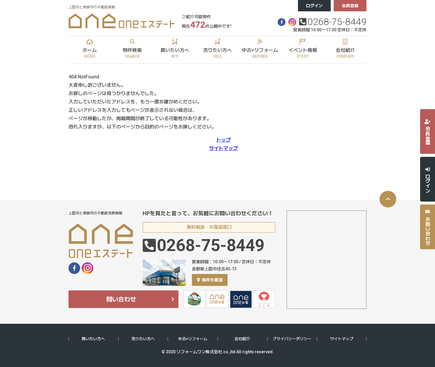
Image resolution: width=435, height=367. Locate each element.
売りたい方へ (143, 339)
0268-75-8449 (336, 21)
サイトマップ (223, 148)
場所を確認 (210, 280)
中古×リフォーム (192, 339)
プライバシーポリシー (292, 339)
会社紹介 (242, 339)
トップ (223, 140)
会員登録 (350, 5)
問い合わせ (121, 299)
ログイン (314, 5)
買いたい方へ (93, 339)
